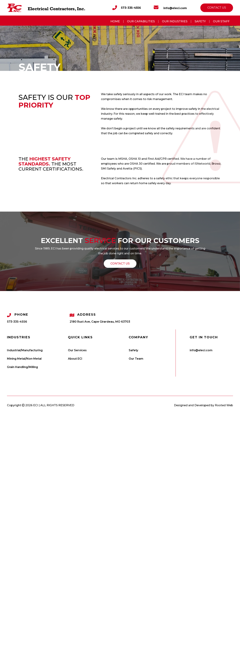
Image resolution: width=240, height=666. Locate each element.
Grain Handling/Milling (22, 367)
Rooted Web (224, 405)
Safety (133, 350)
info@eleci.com (170, 7)
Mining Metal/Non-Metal (24, 358)
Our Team (136, 358)
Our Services (77, 350)
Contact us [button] (216, 7)
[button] (120, 263)
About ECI (75, 358)
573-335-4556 (131, 7)
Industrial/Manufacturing (25, 350)
